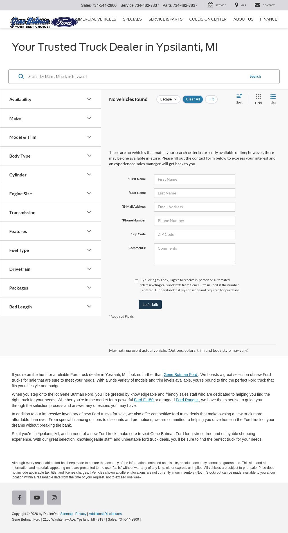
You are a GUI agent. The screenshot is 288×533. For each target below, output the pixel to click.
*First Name (137, 179)
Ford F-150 (144, 400)
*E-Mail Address (134, 206)
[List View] (273, 99)
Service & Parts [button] (165, 19)
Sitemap (66, 514)
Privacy (80, 514)
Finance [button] (268, 19)
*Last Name (137, 193)
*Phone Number (134, 220)
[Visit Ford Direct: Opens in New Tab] (143, 519)
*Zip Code (138, 234)
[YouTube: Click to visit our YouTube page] (38, 498)
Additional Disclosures (105, 514)
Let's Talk (150, 304)
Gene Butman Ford (181, 374)
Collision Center (208, 19)
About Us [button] (243, 19)
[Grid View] (257, 99)
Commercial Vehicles (93, 19)
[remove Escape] (168, 99)
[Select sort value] (241, 99)
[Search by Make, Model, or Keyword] (136, 76)
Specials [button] (132, 19)
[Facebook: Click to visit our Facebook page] (20, 498)
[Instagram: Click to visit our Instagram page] (55, 498)
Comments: (137, 248)
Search (255, 76)
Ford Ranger (187, 400)
